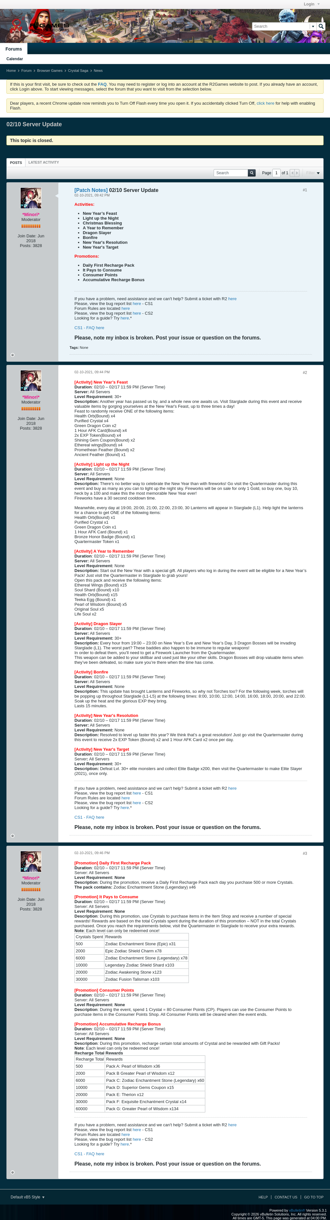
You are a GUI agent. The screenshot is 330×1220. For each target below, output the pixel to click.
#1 (305, 190)
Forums (13, 49)
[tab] (15, 162)
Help (263, 1197)
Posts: (26, 245)
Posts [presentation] (16, 163)
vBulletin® (297, 1210)
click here (265, 103)
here (232, 298)
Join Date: (26, 236)
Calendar (14, 59)
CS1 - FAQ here (89, 327)
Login (312, 4)
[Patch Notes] (91, 190)
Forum (26, 70)
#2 (305, 372)
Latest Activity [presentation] (43, 162)
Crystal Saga (78, 70)
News (98, 70)
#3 (305, 853)
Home (11, 70)
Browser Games (50, 70)
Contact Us (286, 1197)
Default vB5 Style (27, 1197)
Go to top (314, 1197)
